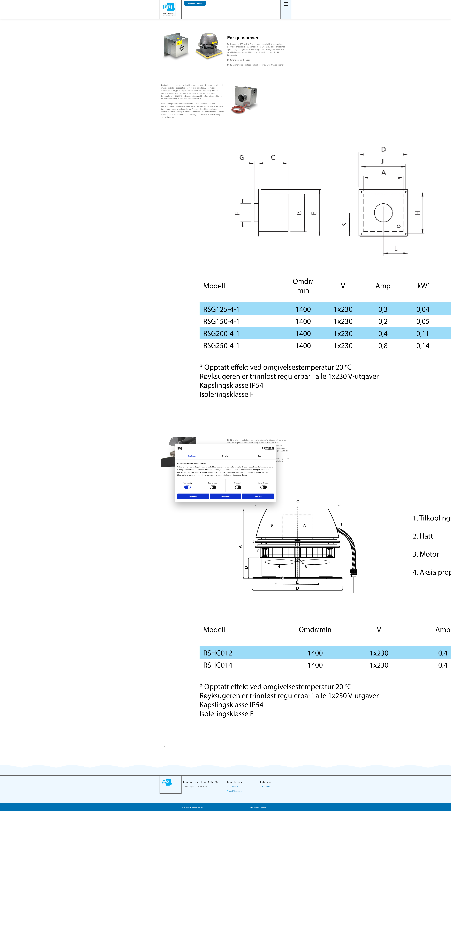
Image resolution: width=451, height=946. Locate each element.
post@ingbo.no (235, 791)
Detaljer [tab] (225, 456)
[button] (195, 3)
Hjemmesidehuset (196, 807)
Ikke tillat (193, 496)
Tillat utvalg (225, 496)
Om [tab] (259, 456)
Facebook (266, 787)
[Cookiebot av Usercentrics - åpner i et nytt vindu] (264, 448)
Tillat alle (258, 496)
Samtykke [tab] (192, 456)
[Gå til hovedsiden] (169, 16)
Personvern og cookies (258, 807)
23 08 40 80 (234, 787)
